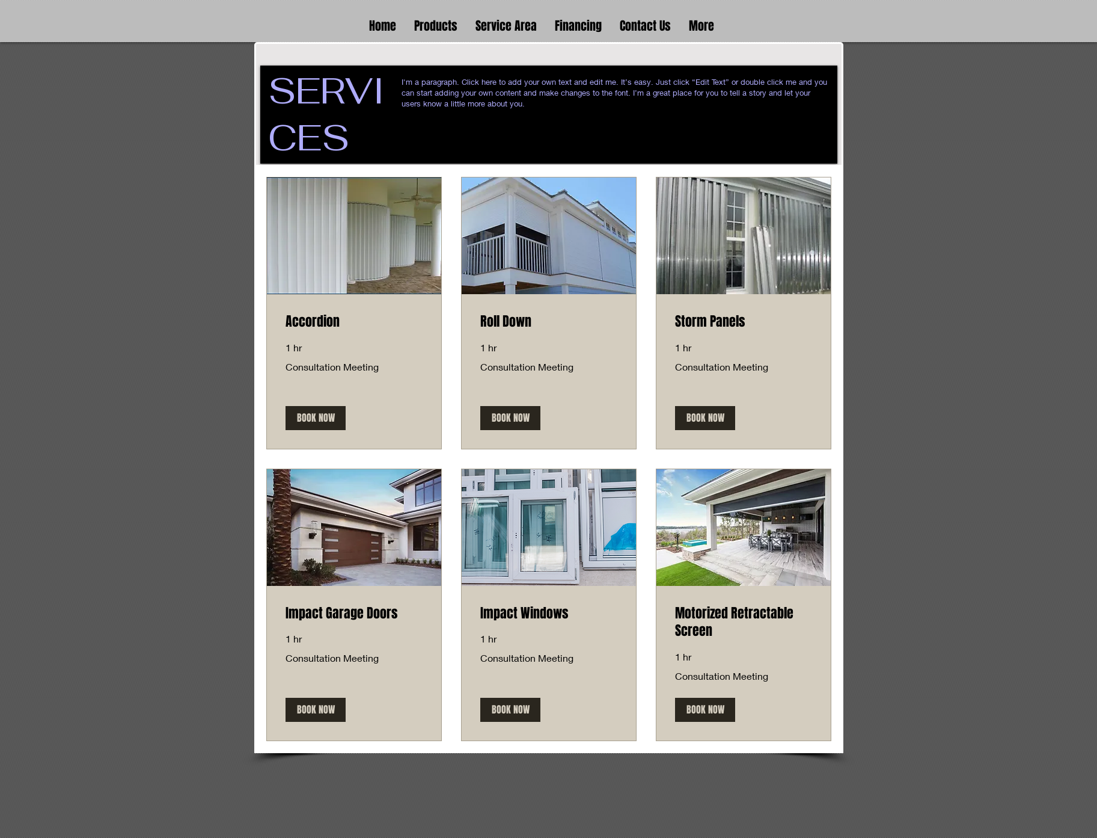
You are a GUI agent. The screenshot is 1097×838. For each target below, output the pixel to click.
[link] (354, 321)
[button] (435, 23)
